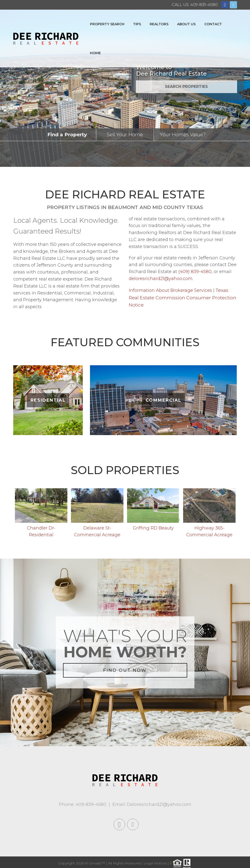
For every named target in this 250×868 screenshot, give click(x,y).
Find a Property (67, 134)
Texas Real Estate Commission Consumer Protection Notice (182, 297)
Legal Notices (156, 863)
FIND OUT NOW (125, 670)
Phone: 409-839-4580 (82, 804)
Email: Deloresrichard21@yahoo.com (151, 804)
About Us (186, 24)
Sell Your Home (125, 134)
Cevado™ (97, 863)
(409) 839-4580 (195, 271)
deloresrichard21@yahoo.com (160, 278)
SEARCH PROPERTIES (186, 86)
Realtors (159, 24)
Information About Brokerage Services (170, 290)
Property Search (107, 24)
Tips (137, 24)
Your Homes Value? (183, 134)
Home (95, 53)
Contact (213, 24)
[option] (41, 514)
